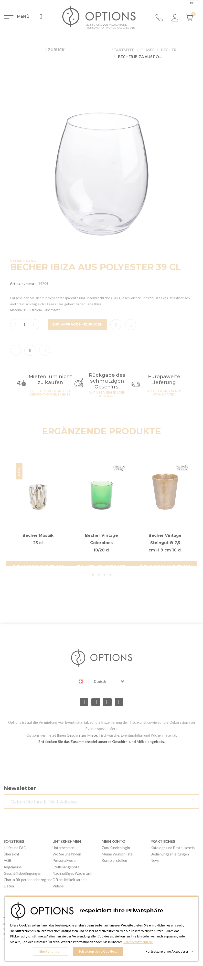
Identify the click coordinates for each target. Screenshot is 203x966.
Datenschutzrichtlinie (138, 942)
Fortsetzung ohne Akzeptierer (169, 951)
